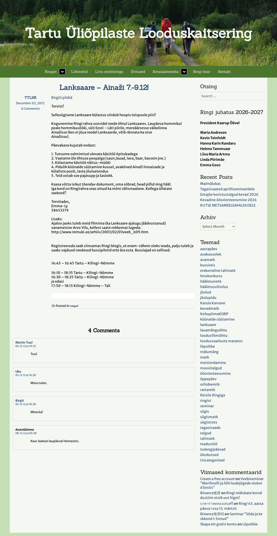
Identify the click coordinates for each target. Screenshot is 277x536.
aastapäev (208, 249)
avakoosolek (210, 254)
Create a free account (217, 479)
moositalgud (211, 368)
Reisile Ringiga (212, 395)
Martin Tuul (23, 342)
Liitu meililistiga (109, 71)
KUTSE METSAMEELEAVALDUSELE (228, 205)
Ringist (51, 71)
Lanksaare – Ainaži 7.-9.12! (103, 87)
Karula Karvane (212, 303)
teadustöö (208, 444)
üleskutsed (209, 455)
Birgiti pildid (61, 97)
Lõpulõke (250, 524)
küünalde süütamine (217, 319)
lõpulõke (207, 346)
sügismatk (209, 417)
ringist (205, 400)
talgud (74, 306)
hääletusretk (210, 281)
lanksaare (208, 325)
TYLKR (30, 97)
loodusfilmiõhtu (214, 335)
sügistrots (208, 422)
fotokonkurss (211, 276)
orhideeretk (210, 384)
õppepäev (208, 379)
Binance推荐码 (212, 514)
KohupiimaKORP (214, 314)
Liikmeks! (79, 71)
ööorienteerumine (215, 373)
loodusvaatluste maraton (221, 341)
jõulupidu (208, 297)
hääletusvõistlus (214, 287)
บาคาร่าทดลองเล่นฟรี (216, 503)
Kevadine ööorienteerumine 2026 (228, 200)
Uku (18, 371)
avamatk (207, 259)
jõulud (205, 292)
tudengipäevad (212, 449)
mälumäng (209, 352)
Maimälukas (210, 183)
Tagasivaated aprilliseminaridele (227, 189)
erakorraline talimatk (217, 270)
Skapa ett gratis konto (218, 524)
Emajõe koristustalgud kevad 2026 (229, 194)
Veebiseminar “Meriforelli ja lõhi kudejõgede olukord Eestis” (232, 483)
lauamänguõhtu (213, 330)
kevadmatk (209, 308)
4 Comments (34, 109)
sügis (204, 411)
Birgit (19, 400)
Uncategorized (212, 460)
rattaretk (207, 390)
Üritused (138, 71)
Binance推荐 (210, 493)
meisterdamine (213, 362)
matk (204, 357)
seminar (207, 406)
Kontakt (224, 71)
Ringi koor (201, 71)
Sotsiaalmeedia (166, 71)
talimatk (207, 438)
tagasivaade (210, 427)
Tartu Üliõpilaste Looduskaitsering (138, 33)
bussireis (207, 265)
